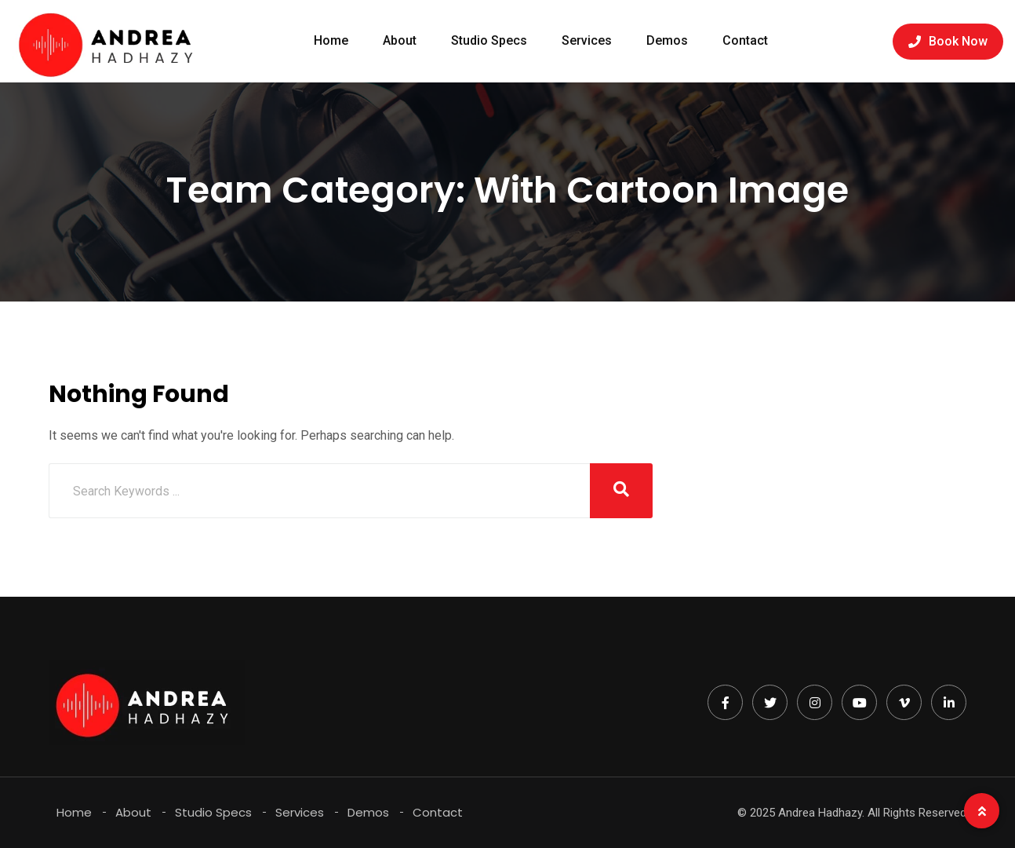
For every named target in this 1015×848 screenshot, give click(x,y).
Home (331, 40)
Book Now (948, 41)
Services (587, 40)
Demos (667, 40)
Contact (745, 40)
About (400, 40)
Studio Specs (489, 40)
